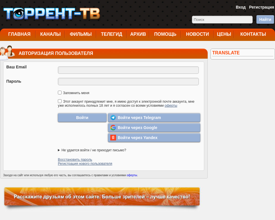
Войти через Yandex (134, 137)
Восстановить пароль (75, 160)
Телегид (111, 34)
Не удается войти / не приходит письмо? (94, 150)
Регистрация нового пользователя (85, 164)
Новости (197, 34)
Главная (19, 34)
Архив (138, 34)
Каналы (50, 34)
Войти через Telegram (135, 117)
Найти (265, 19)
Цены (224, 34)
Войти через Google (133, 127)
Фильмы (81, 34)
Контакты (253, 34)
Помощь (165, 34)
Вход (241, 7)
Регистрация (261, 7)
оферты (171, 106)
